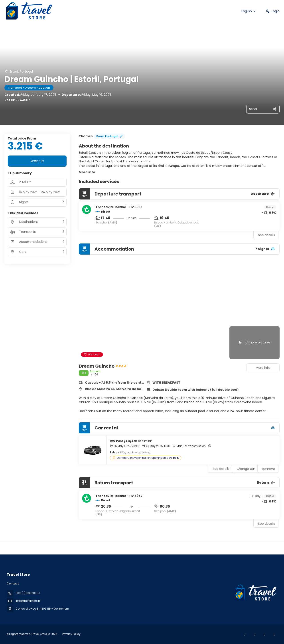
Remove (268, 469)
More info (87, 172)
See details (266, 235)
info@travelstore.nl (28, 601)
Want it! (37, 160)
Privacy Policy (71, 634)
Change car (246, 469)
